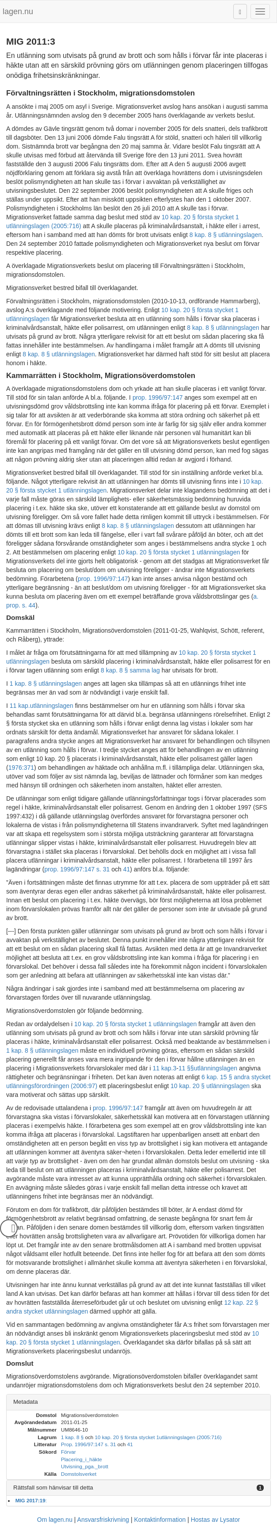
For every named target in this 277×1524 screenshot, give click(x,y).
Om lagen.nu (54, 1519)
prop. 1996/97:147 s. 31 (77, 869)
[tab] (138, 1402)
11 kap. (20, 705)
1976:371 (21, 767)
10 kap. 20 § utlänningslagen (210, 1085)
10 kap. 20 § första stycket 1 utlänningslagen (179, 552)
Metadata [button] (25, 1401)
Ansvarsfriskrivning (103, 1519)
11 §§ (186, 1068)
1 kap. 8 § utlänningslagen (46, 683)
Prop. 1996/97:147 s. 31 (88, 1444)
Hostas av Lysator (215, 1519)
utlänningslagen (51, 705)
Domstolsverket (78, 1474)
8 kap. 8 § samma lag (130, 670)
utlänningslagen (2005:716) (190, 1437)
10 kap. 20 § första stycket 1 (127, 1437)
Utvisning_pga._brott (84, 1466)
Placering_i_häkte (81, 1459)
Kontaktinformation (160, 1519)
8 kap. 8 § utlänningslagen (226, 234)
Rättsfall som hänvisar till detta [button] (53, 1487)
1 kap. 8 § (72, 1437)
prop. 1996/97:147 (158, 397)
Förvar (68, 1452)
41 (126, 869)
